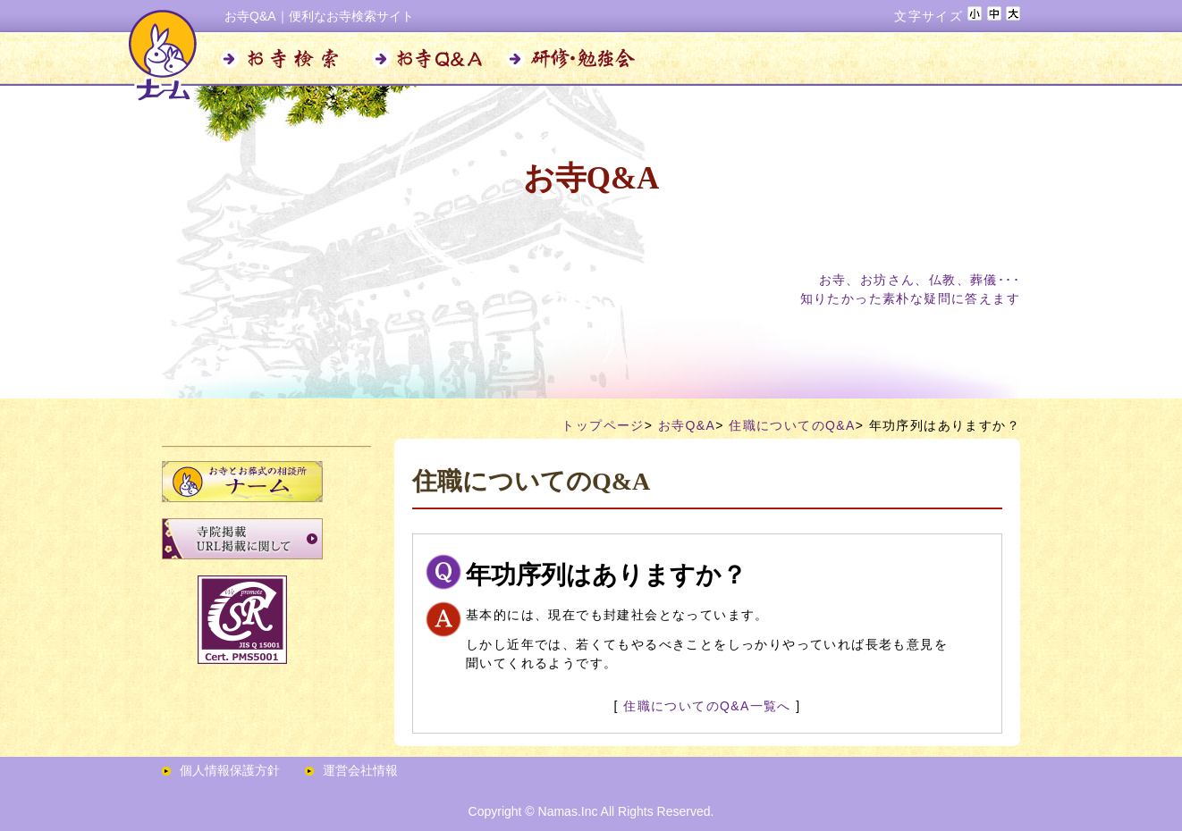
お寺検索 (287, 59)
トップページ (602, 425)
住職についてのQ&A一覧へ (707, 706)
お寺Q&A (430, 59)
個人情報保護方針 (230, 770)
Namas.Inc (568, 811)
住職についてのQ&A (792, 425)
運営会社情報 (360, 770)
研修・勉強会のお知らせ (573, 59)
